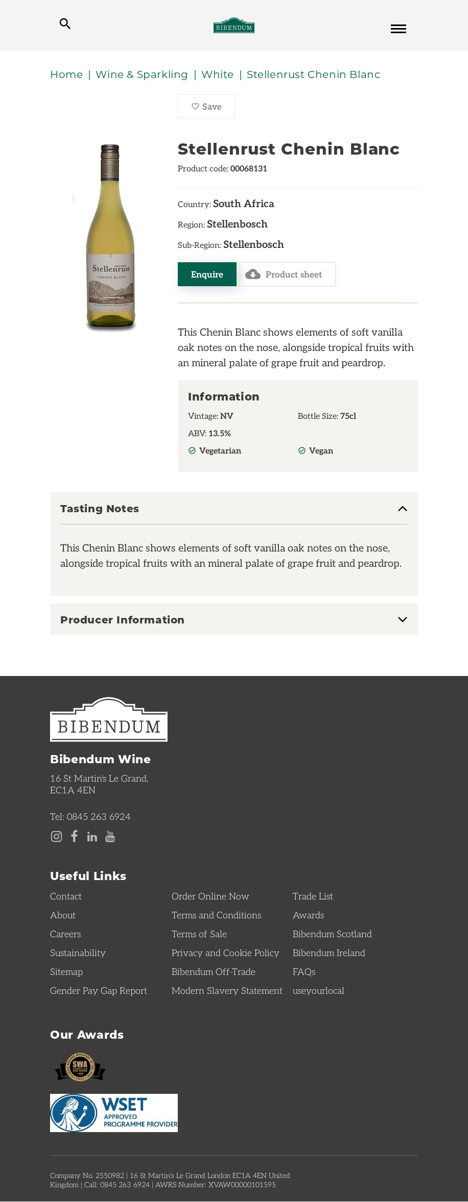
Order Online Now (210, 896)
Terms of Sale (199, 933)
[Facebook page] (74, 836)
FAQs (304, 971)
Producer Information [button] (122, 619)
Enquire (207, 274)
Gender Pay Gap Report (98, 990)
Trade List (313, 896)
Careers (65, 933)
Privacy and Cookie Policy (225, 952)
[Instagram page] (56, 836)
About (63, 914)
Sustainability (78, 952)
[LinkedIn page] (92, 836)
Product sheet (283, 274)
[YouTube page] (110, 836)
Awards (308, 914)
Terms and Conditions (216, 914)
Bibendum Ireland (329, 952)
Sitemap (66, 971)
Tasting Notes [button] (99, 509)
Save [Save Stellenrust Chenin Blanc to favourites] (213, 109)
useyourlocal (318, 990)
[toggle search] (65, 25)
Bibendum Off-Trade (213, 971)
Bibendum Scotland (332, 933)
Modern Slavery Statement (227, 990)
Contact (66, 896)
